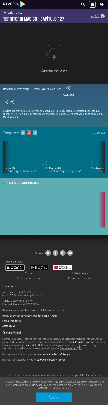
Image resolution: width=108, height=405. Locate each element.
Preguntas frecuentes (80, 278)
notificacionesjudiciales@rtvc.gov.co (55, 353)
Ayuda (28, 273)
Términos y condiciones (28, 278)
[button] (101, 159)
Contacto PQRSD (32, 345)
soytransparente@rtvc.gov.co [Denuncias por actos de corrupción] (51, 359)
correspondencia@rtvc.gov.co (79, 341)
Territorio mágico (12, 12)
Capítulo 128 (55, 168)
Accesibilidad (8, 325)
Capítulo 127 (9, 168)
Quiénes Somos (80, 273)
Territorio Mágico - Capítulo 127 (19, 171)
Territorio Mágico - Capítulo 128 (65, 171)
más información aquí (58, 387)
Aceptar (54, 397)
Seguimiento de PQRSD (71, 348)
